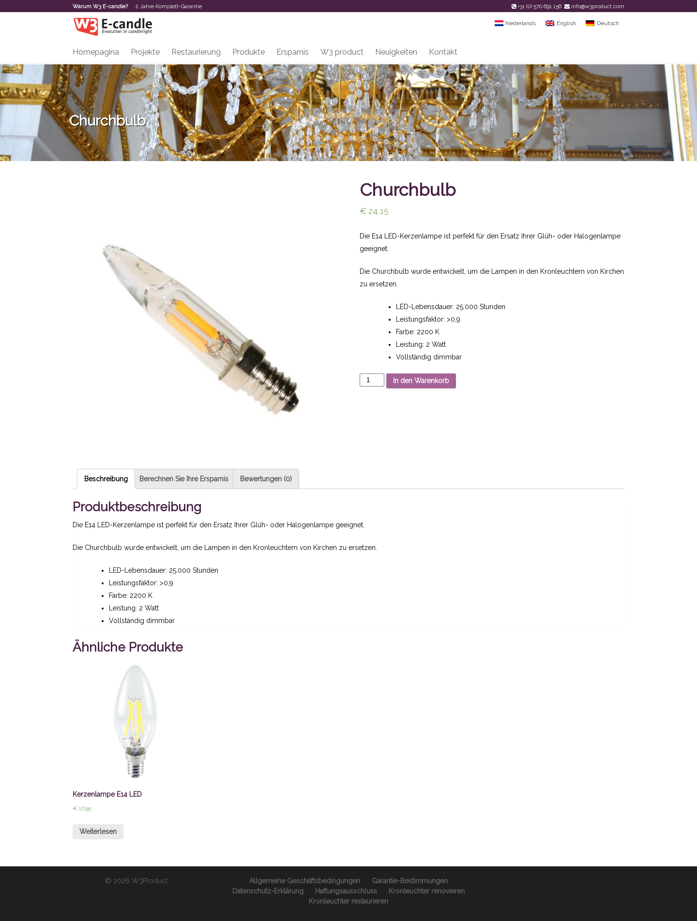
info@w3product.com (597, 6)
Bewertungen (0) (266, 479)
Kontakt (443, 52)
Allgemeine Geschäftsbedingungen (304, 881)
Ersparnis (292, 52)
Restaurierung (196, 52)
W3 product (342, 52)
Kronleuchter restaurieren (348, 901)
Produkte (248, 52)
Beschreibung (106, 479)
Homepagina (96, 52)
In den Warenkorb (421, 381)
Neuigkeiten (396, 52)
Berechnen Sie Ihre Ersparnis (183, 479)
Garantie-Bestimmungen (410, 881)
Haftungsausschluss (346, 891)
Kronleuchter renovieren (427, 891)
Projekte (145, 52)
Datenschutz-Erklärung (267, 891)
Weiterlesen (98, 831)
